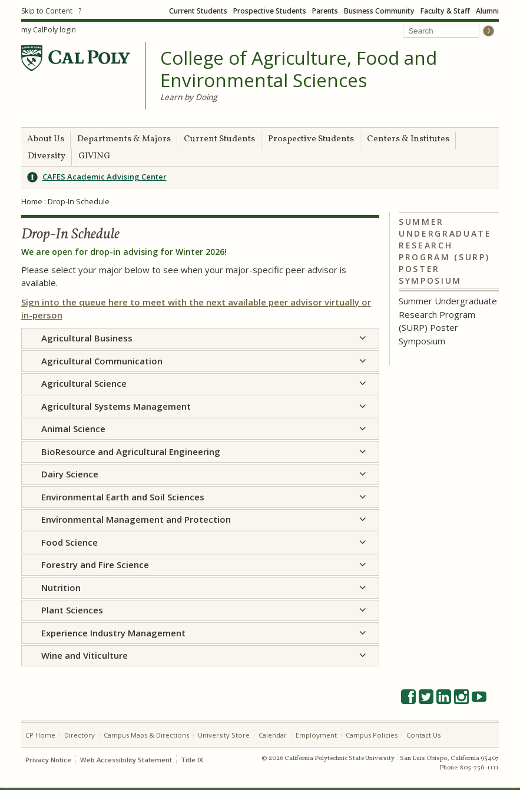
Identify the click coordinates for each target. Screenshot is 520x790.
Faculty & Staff (445, 11)
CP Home (40, 735)
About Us (45, 139)
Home (31, 201)
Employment (316, 735)
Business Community (379, 11)
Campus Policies (372, 735)
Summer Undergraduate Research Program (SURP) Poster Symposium (445, 251)
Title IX (192, 759)
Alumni (487, 11)
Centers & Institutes (408, 139)
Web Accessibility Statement (126, 759)
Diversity (46, 156)
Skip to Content (46, 11)
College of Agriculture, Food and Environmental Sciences (298, 69)
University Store (224, 735)
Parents (325, 11)
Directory (79, 735)
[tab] (200, 339)
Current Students (198, 11)
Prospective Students (269, 11)
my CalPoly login (48, 30)
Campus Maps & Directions (146, 735)
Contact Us (423, 735)
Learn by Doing (188, 96)
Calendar (273, 735)
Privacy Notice (48, 759)
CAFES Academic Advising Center (104, 176)
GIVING (94, 156)
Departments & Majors (124, 139)
